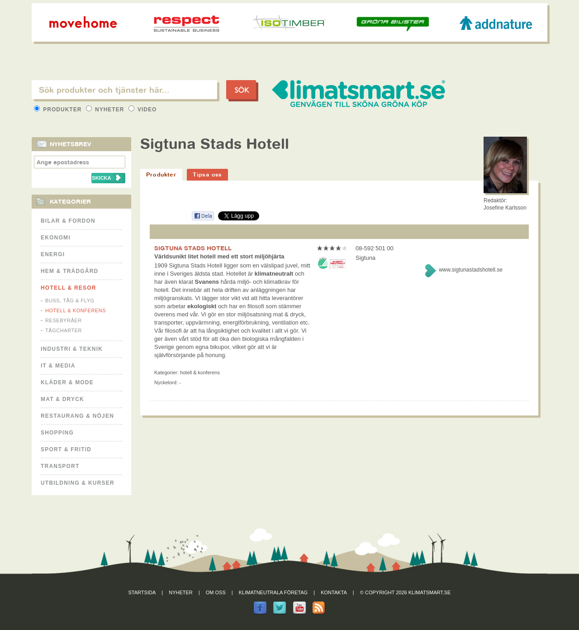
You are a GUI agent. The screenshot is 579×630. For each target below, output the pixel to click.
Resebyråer (63, 320)
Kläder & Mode (67, 382)
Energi (53, 254)
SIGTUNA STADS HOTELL (193, 248)
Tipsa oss (207, 174)
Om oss (216, 592)
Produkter (59, 109)
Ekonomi (56, 237)
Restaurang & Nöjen (77, 416)
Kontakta (334, 592)
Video (142, 109)
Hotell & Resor (68, 288)
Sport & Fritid (66, 449)
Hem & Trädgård (69, 271)
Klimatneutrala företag (273, 592)
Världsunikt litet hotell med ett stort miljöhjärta (219, 256)
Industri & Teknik (72, 349)
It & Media (58, 366)
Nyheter (106, 109)
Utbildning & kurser (77, 483)
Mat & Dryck (62, 399)
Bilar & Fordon (68, 221)
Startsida (142, 592)
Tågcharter (63, 330)
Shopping (57, 433)
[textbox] (124, 89)
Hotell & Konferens (75, 310)
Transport (60, 466)
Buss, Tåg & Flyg (70, 300)
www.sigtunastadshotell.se (471, 270)
